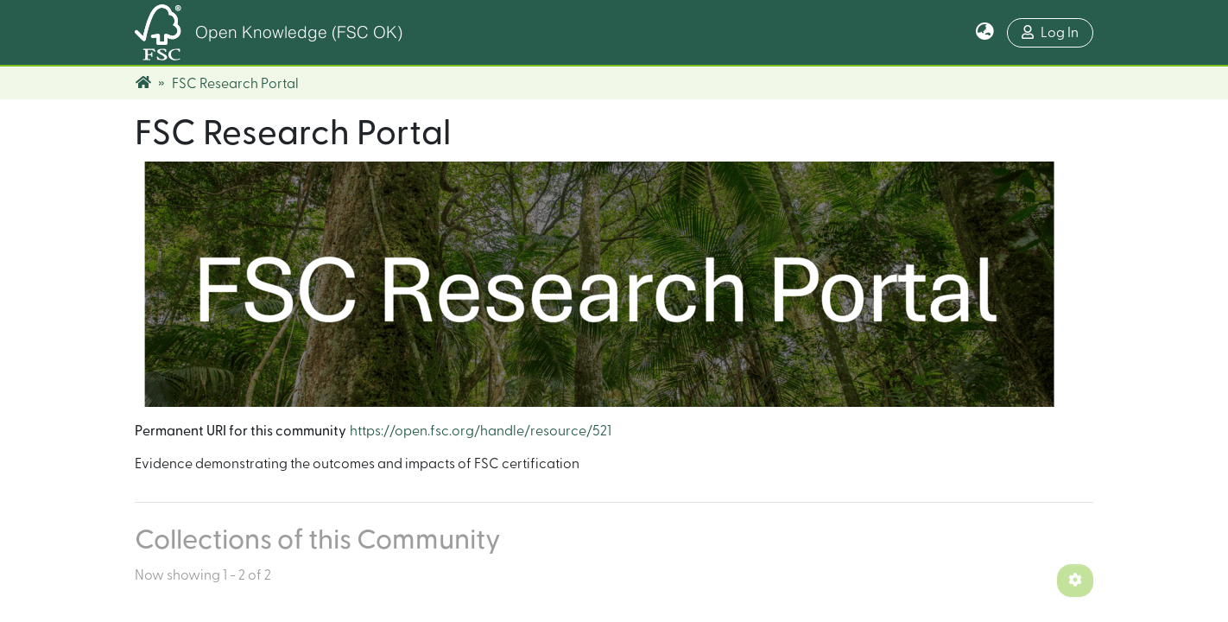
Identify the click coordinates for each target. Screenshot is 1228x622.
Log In (1050, 32)
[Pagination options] (1075, 580)
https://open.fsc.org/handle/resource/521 (480, 431)
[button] (985, 32)
